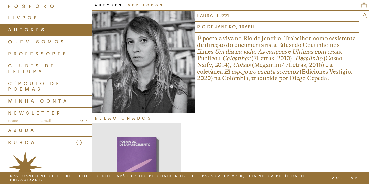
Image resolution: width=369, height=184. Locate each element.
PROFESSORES (38, 54)
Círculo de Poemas (34, 87)
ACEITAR (345, 177)
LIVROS (23, 18)
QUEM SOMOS (37, 42)
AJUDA (22, 130)
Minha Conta (38, 101)
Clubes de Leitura (32, 69)
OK (85, 120)
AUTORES (27, 30)
